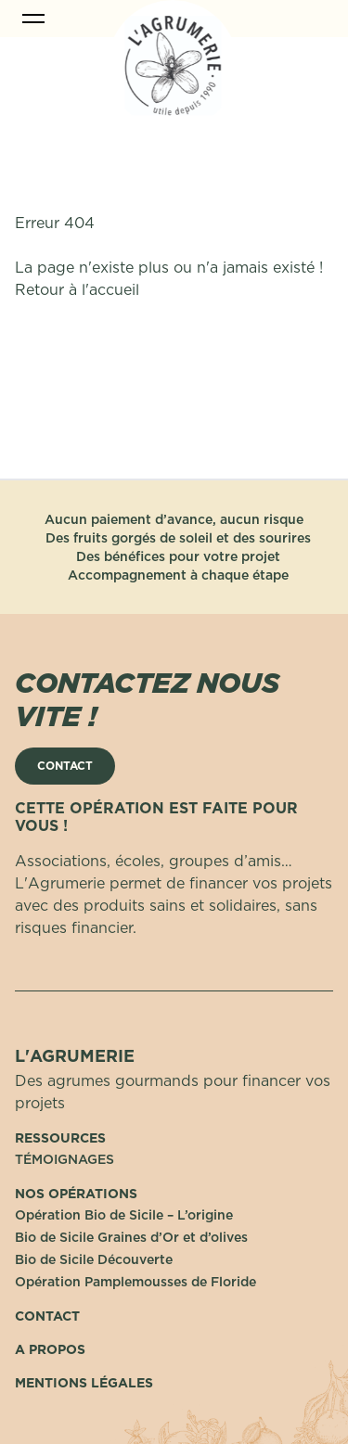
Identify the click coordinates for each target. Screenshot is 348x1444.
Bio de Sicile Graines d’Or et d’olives (131, 1237)
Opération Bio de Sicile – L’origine (124, 1215)
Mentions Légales (84, 1383)
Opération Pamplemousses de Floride (135, 1281)
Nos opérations (76, 1193)
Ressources (60, 1138)
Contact (47, 1316)
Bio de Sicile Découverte (94, 1259)
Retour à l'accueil (77, 289)
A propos (50, 1349)
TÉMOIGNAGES (64, 1159)
